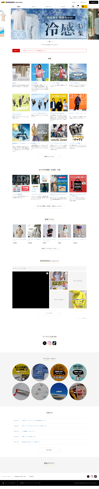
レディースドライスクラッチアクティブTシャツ (49, 240)
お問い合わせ (83, 2)
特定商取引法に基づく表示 (20, 476)
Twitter (88, 476)
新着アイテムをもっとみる (49, 248)
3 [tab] (49, 41)
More (49, 313)
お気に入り (78, 6)
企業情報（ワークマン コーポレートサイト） (29, 483)
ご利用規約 (31, 476)
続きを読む (49, 450)
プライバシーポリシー (7, 476)
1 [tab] (46, 41)
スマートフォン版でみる (10, 483)
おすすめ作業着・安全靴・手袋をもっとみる (49, 206)
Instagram (92, 476)
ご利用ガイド (74, 2)
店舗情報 (93, 2)
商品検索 (73, 7)
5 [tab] (52, 41)
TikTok (95, 476)
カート (84, 7)
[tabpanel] (49, 24)
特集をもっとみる (49, 156)
